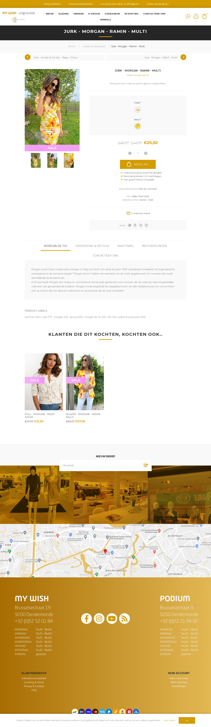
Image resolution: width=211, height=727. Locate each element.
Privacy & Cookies (34, 686)
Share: (122, 225)
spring (73, 317)
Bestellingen (179, 686)
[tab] (55, 246)
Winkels (105, 19)
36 (137, 110)
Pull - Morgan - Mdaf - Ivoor (40, 416)
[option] (36, 160)
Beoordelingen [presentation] (154, 245)
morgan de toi (92, 317)
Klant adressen (179, 682)
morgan (58, 317)
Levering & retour (34, 682)
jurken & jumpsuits (128, 317)
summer (30, 317)
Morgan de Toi (141, 75)
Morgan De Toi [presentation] (55, 245)
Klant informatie (179, 678)
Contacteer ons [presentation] (105, 255)
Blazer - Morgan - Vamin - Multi (84, 416)
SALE (52, 148)
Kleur (137, 119)
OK (186, 720)
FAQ (34, 690)
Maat (137, 102)
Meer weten (169, 720)
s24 (109, 317)
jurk (45, 317)
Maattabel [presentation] (125, 245)
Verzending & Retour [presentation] (92, 245)
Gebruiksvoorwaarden (33, 678)
